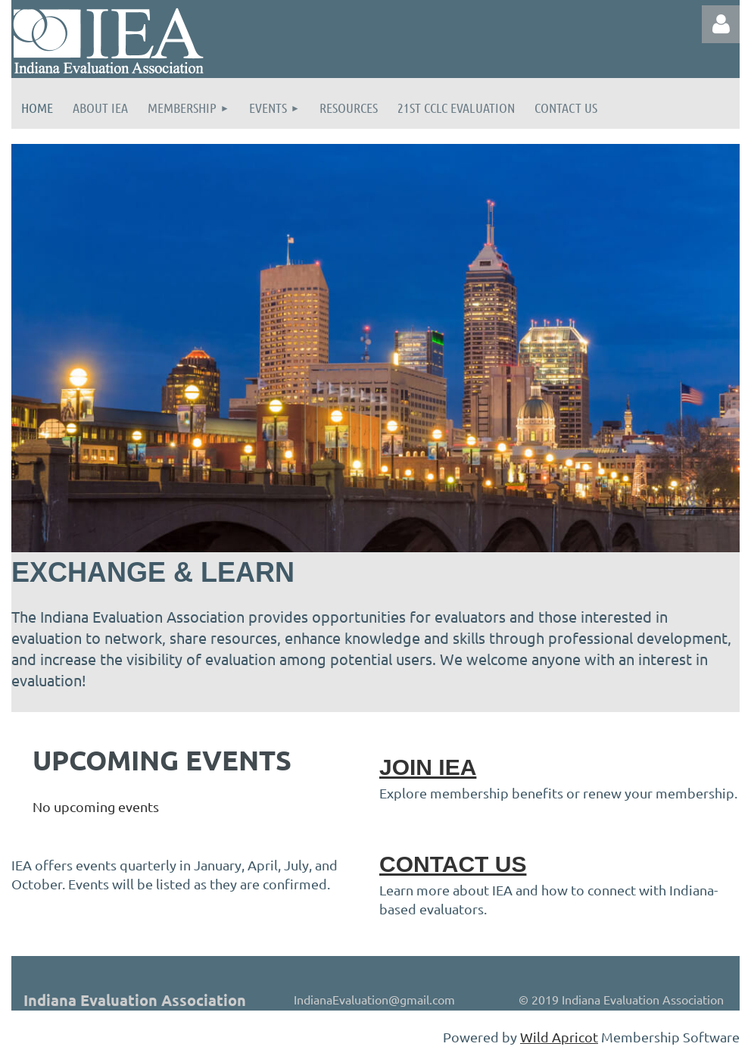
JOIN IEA (427, 767)
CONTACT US (452, 863)
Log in (721, 24)
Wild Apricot (559, 1037)
